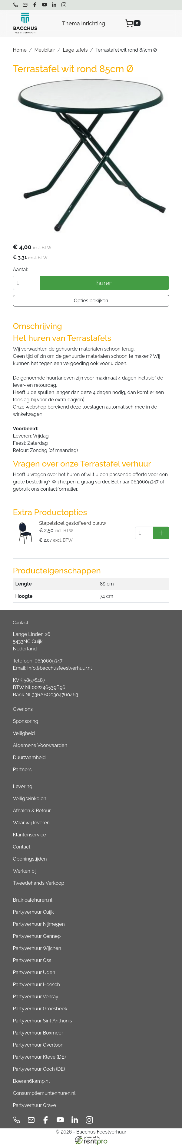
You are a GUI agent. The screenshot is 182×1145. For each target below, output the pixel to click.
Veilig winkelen (29, 798)
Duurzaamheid (29, 757)
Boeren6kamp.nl (31, 1081)
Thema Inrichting (83, 23)
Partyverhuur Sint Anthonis (42, 1021)
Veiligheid (24, 733)
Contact (22, 847)
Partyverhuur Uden (34, 972)
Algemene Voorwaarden (40, 745)
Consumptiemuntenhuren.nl (44, 1093)
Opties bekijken (91, 300)
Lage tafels (75, 50)
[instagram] (63, 4)
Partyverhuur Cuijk (33, 912)
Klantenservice (29, 835)
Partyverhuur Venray (35, 996)
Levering (22, 786)
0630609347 (48, 661)
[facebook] (34, 4)
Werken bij (25, 871)
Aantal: (20, 269)
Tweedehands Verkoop (39, 883)
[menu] (165, 23)
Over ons (23, 709)
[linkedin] (54, 4)
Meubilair (44, 50)
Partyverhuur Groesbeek (40, 1009)
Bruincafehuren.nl (32, 900)
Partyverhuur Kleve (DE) (39, 1057)
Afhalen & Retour (32, 810)
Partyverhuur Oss (32, 960)
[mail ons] (25, 4)
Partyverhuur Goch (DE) (39, 1069)
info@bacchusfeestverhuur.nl (60, 668)
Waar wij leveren (31, 823)
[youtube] (44, 4)
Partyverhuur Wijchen (37, 948)
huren (104, 283)
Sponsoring (25, 721)
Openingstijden (30, 859)
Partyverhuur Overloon (38, 1045)
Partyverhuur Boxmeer (38, 1033)
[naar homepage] (25, 23)
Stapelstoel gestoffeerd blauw (72, 523)
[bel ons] (15, 4)
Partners (22, 769)
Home (20, 50)
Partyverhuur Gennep (37, 936)
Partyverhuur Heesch (36, 984)
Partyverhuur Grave (34, 1105)
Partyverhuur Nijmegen (39, 924)
